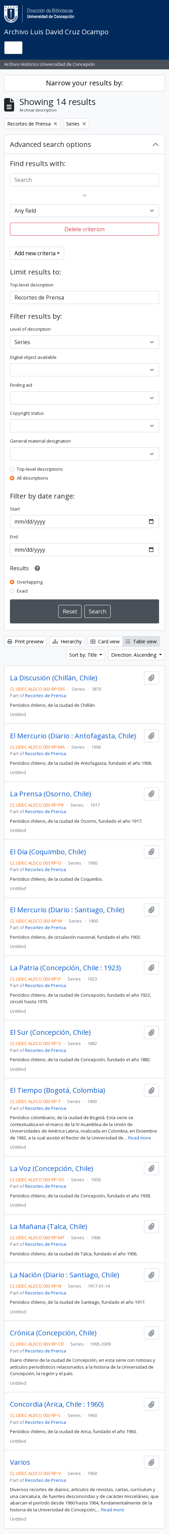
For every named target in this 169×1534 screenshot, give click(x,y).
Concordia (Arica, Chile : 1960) (57, 1404)
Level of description (30, 329)
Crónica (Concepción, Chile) (53, 1333)
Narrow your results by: (84, 82)
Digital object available (33, 357)
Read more (139, 1138)
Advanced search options (50, 144)
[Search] (84, 179)
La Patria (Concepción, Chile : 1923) (65, 968)
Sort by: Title (83, 655)
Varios (20, 1462)
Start (15, 509)
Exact (22, 591)
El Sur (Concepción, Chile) (50, 1032)
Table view (141, 641)
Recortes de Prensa (45, 695)
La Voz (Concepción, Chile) (51, 1168)
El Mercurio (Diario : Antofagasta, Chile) (73, 736)
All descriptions (32, 478)
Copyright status (27, 413)
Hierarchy (67, 641)
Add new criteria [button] (35, 253)
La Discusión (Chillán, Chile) (53, 678)
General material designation (40, 441)
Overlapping (30, 582)
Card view (105, 641)
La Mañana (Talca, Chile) (48, 1226)
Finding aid (21, 385)
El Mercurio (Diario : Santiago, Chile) (67, 910)
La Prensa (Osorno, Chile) (50, 794)
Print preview (25, 641)
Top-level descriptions (40, 469)
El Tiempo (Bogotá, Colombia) (57, 1090)
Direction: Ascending (134, 655)
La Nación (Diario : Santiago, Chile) (64, 1275)
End (14, 537)
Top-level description (31, 285)
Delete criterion (84, 229)
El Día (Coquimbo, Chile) (48, 852)
